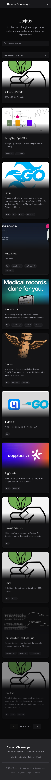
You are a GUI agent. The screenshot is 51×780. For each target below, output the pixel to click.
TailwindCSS (30, 266)
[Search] (47, 4)
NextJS (28, 325)
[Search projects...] (25, 43)
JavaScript (16, 266)
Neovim (16, 490)
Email (38, 757)
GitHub (22, 757)
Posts (13, 772)
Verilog (9, 154)
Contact (36, 772)
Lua (7, 490)
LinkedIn (13, 757)
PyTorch (15, 383)
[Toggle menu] (3, 4)
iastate (20, 154)
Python (25, 383)
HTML (21, 214)
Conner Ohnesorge (18, 4)
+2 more (30, 214)
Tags (29, 772)
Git (7, 214)
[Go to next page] (37, 726)
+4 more (38, 325)
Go (14, 214)
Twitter (31, 757)
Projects (21, 772)
